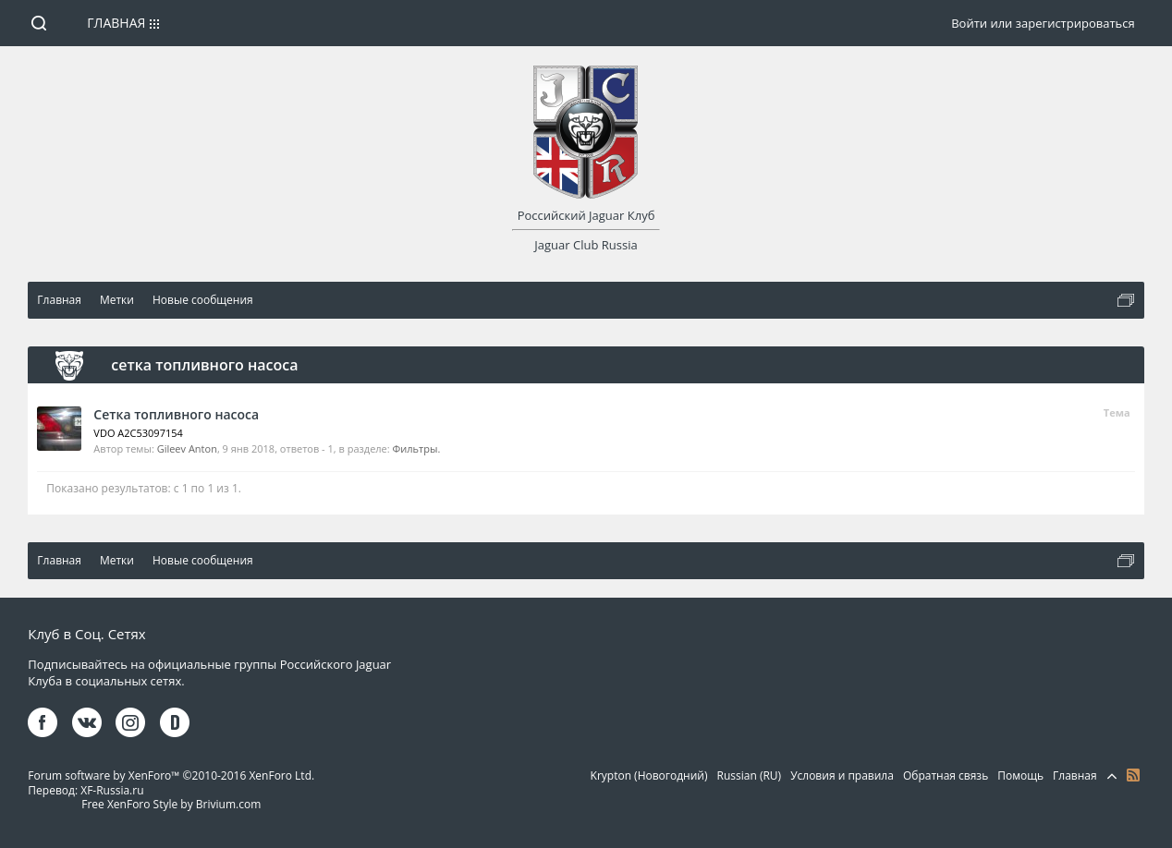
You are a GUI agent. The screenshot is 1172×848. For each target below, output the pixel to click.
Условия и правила (842, 775)
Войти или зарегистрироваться (1042, 23)
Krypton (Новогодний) (649, 775)
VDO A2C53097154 (137, 433)
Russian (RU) (749, 775)
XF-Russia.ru (111, 790)
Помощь (1020, 775)
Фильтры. (417, 448)
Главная (116, 22)
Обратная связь (945, 775)
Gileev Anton (187, 448)
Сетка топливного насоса (176, 414)
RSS (1133, 775)
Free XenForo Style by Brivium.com (171, 804)
